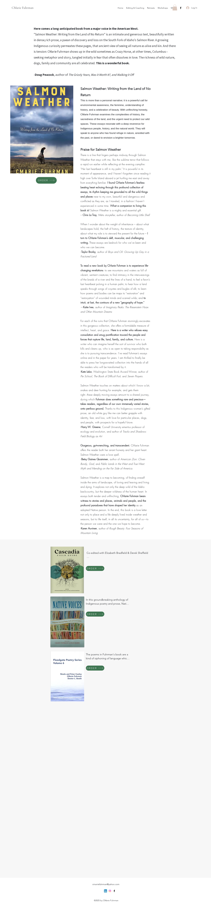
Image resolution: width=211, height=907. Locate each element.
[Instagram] (109, 890)
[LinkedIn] (105, 890)
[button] (174, 8)
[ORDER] (46, 180)
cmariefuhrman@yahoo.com (105, 884)
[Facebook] (180, 7)
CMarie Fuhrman (22, 8)
